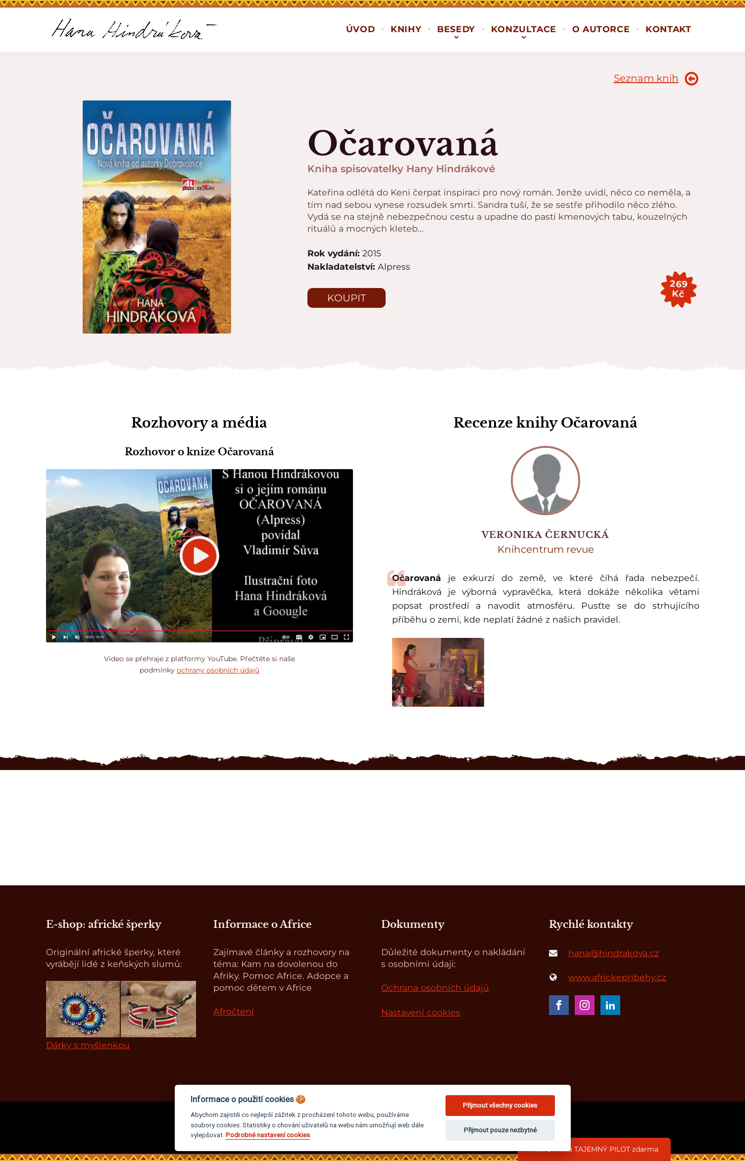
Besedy (456, 29)
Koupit (346, 298)
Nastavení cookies (420, 1012)
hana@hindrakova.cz (613, 953)
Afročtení (233, 1011)
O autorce (601, 29)
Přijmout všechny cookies (500, 1105)
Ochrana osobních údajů (435, 987)
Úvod (360, 29)
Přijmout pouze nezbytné (500, 1130)
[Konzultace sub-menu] (523, 36)
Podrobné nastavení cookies (268, 1135)
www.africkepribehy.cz (617, 977)
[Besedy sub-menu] (456, 36)
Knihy (406, 29)
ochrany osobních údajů (218, 670)
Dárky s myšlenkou (88, 1045)
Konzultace (523, 29)
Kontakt (668, 29)
